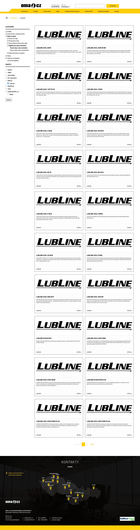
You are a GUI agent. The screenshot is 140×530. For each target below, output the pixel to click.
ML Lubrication (11, 78)
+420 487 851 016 (55, 6)
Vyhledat (113, 6)
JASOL (8, 72)
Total (7, 89)
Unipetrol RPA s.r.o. (12, 91)
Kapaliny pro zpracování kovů (17, 45)
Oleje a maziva (11, 36)
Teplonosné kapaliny (13, 58)
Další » (93, 444)
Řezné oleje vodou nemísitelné (19, 50)
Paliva (9, 56)
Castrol (8, 70)
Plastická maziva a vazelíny (17, 53)
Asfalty (9, 31)
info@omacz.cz (65, 6)
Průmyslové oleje (14, 41)
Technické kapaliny (13, 60)
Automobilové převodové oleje (18, 43)
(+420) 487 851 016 (29, 520)
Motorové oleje (13, 38)
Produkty (14, 18)
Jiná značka (10, 75)
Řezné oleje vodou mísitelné (18, 48)
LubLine (11, 83)
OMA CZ (8, 81)
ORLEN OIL (9, 86)
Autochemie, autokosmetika (15, 34)
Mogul (10, 94)
